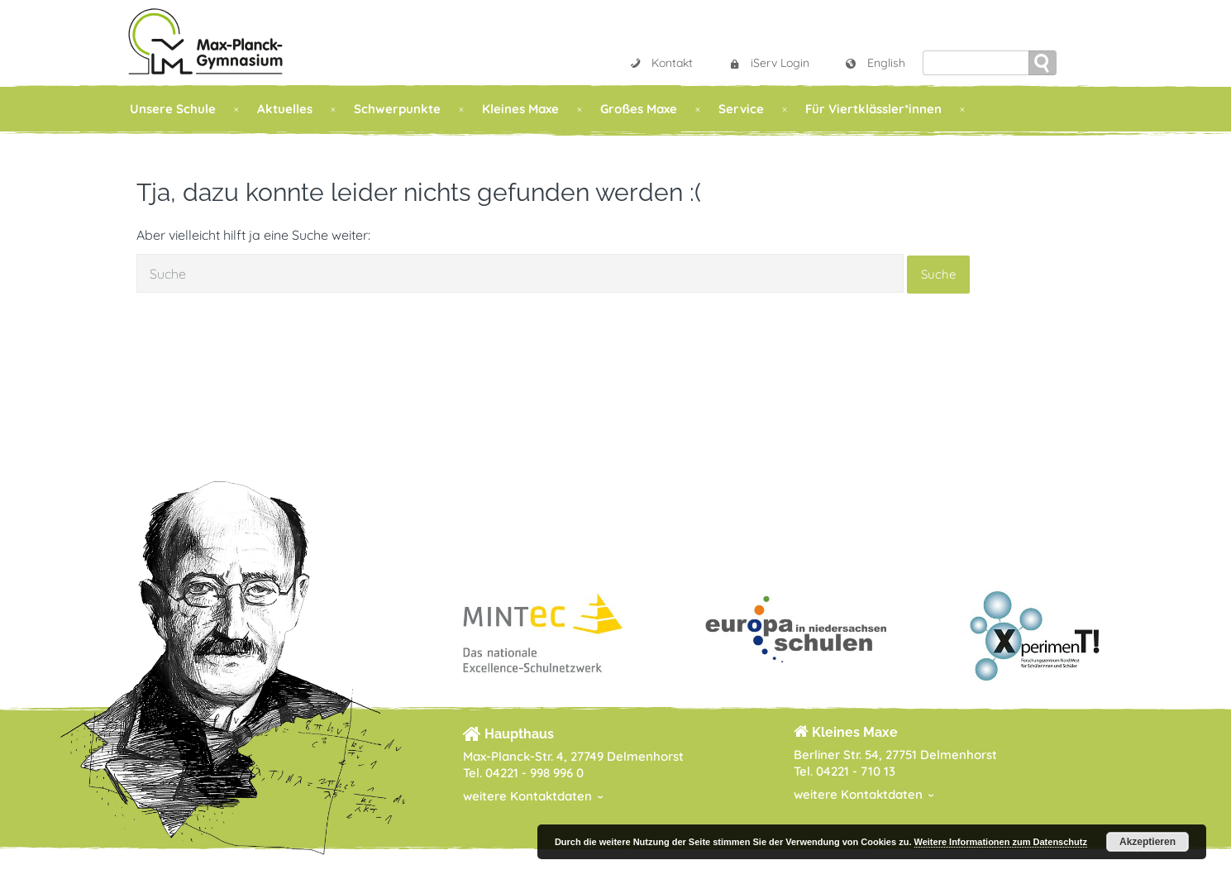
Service (741, 109)
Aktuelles (285, 109)
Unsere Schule (173, 109)
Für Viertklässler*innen (873, 109)
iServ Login (768, 62)
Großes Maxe (638, 109)
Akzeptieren (1147, 842)
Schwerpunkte (397, 109)
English (874, 62)
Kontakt (660, 62)
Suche (938, 274)
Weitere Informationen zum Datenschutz (1000, 842)
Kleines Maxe (520, 109)
